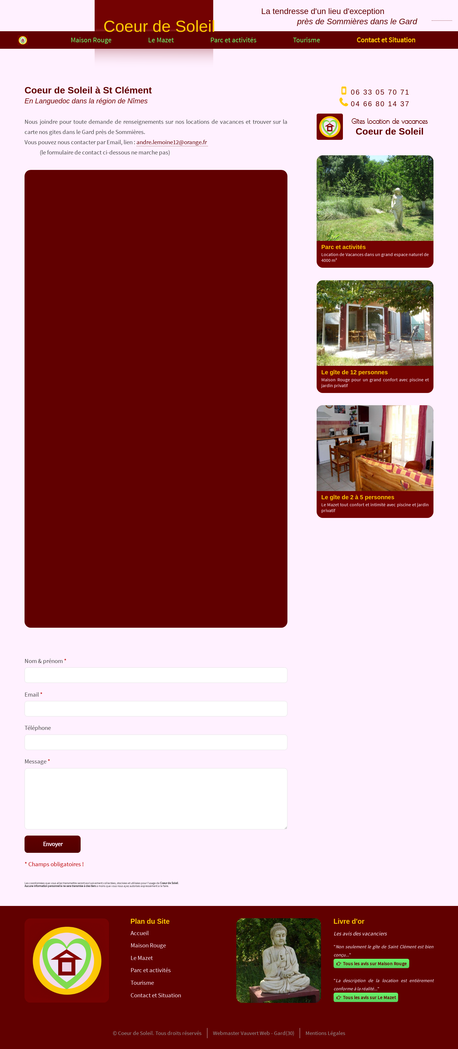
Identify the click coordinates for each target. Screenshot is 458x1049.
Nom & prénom (46, 661)
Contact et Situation (386, 39)
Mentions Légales (325, 1033)
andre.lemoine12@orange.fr (172, 142)
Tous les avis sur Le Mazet (366, 997)
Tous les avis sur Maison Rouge (371, 963)
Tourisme (306, 39)
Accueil (140, 933)
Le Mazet (161, 39)
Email (34, 694)
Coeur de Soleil (135, 1033)
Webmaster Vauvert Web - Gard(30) (253, 1033)
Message (37, 761)
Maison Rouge (91, 39)
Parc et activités (233, 39)
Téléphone (38, 728)
